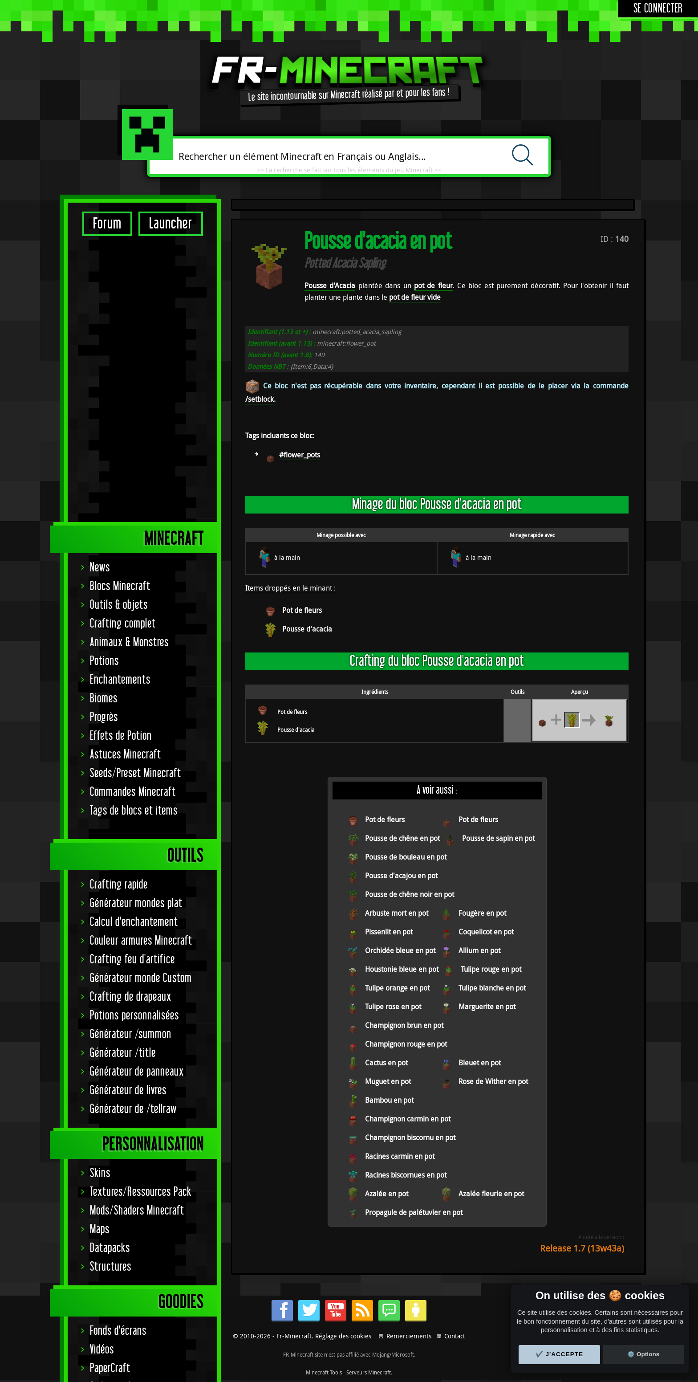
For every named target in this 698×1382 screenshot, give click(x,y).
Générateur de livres (128, 809)
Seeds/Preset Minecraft (135, 492)
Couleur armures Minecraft (141, 660)
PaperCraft (110, 1087)
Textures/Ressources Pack (140, 911)
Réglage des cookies (343, 1336)
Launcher (170, 224)
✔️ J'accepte (560, 1354)
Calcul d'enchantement (134, 641)
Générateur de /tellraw (133, 828)
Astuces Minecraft (125, 474)
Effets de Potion (121, 455)
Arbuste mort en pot (396, 913)
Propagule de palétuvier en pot (414, 1212)
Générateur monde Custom (141, 697)
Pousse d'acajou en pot (401, 876)
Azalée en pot (386, 1194)
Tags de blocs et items (134, 530)
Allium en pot (479, 950)
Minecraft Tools (324, 1372)
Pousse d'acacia (307, 629)
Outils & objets (119, 324)
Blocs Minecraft (120, 305)
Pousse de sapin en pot (498, 838)
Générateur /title (123, 772)
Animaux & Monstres (129, 361)
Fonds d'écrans (118, 1050)
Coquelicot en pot (486, 932)
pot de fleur (433, 285)
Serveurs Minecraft (368, 1372)
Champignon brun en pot (404, 1025)
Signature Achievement (134, 1143)
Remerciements (408, 1336)
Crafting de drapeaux (130, 716)
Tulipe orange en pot (397, 988)
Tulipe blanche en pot (492, 988)
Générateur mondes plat (136, 622)
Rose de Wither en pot (493, 1081)
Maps (100, 948)
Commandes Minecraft (133, 511)
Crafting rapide (119, 604)
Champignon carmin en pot (407, 1119)
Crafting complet (123, 343)
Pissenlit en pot (389, 932)
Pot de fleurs (302, 610)
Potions (104, 380)
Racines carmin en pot (399, 1156)
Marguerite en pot (487, 1006)
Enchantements (120, 399)
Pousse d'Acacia (329, 285)
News (100, 287)
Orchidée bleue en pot (400, 950)
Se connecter (658, 8)
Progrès (104, 436)
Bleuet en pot (480, 1063)
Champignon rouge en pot (406, 1044)
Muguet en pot (388, 1081)
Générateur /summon (130, 753)
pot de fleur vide (415, 297)
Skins (100, 892)
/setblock (259, 399)
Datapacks (110, 967)
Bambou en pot (389, 1100)
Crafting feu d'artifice (132, 679)
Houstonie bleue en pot (401, 969)
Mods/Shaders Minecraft (137, 930)
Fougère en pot (482, 913)
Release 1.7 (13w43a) (582, 1248)
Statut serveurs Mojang (136, 1125)
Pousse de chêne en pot (402, 838)
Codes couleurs (119, 1106)
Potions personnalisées (134, 735)
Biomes (104, 418)
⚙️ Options (643, 1354)
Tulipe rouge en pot (491, 969)
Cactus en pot (386, 1063)
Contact (454, 1336)
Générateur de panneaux (137, 791)
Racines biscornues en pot (405, 1175)
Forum (107, 224)
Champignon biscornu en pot (410, 1137)
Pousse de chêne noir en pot (409, 894)
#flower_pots (299, 455)
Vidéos (102, 1069)
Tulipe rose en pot (393, 1006)
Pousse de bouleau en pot (405, 857)
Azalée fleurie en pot (491, 1194)
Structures (110, 986)
